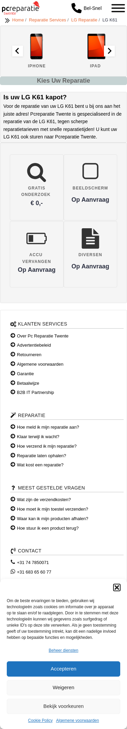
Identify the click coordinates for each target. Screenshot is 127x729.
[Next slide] (109, 51)
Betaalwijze (28, 383)
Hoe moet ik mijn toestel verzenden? (52, 509)
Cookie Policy (40, 720)
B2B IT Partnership (35, 392)
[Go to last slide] (17, 51)
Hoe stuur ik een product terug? (48, 528)
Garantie (25, 373)
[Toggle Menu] (118, 8)
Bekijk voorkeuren (63, 706)
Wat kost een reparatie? (40, 464)
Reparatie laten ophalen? (41, 455)
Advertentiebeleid (34, 345)
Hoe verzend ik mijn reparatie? (47, 446)
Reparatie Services (48, 19)
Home (18, 19)
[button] (116, 587)
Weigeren (64, 687)
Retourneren (29, 354)
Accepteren (64, 669)
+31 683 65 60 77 (34, 572)
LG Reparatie (85, 19)
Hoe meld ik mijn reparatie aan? (48, 427)
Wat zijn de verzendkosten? (44, 499)
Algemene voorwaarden (77, 720)
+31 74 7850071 (33, 562)
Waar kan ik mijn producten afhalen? (52, 518)
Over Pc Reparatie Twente (42, 335)
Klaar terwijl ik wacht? (38, 436)
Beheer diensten (63, 650)
